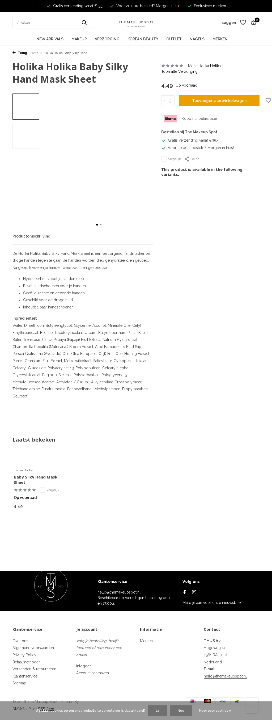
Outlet (174, 39)
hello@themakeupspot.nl (225, 676)
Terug (19, 53)
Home (36, 53)
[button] (97, 225)
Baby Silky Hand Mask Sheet (35, 480)
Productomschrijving (31, 236)
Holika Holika (209, 66)
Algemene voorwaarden (33, 648)
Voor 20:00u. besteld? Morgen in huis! (197, 148)
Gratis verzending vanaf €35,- (189, 140)
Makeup (79, 39)
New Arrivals (49, 39)
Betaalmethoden (26, 662)
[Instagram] (194, 593)
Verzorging (107, 39)
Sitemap (19, 683)
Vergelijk (171, 158)
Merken (220, 39)
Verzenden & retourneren (34, 669)
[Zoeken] (52, 22)
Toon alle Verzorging (179, 71)
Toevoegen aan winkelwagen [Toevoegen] (219, 101)
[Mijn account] (227, 22)
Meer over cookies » (215, 711)
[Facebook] (184, 593)
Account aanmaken (92, 673)
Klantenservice (24, 676)
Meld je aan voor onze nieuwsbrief (212, 602)
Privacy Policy (24, 655)
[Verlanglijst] (243, 22)
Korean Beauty (143, 39)
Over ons (20, 641)
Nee (181, 711)
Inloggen (84, 666)
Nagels (197, 39)
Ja (157, 711)
